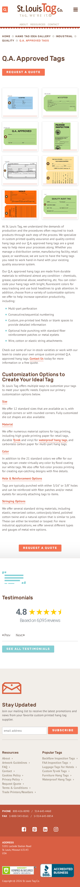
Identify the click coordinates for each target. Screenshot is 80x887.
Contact (53, 24)
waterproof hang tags (53, 440)
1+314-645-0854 (43, 816)
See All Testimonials (28, 649)
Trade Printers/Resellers (19, 792)
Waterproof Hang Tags (58, 779)
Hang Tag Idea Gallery (33, 36)
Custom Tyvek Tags (56, 771)
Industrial (64, 36)
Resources (37, 24)
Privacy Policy (12, 779)
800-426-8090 (21, 811)
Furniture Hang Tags (56, 775)
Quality (8, 40)
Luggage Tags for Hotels (59, 767)
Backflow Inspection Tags (60, 758)
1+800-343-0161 (19, 816)
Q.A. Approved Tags (34, 40)
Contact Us (37, 358)
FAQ (6, 767)
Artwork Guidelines (16, 763)
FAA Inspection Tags (56, 763)
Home (6, 36)
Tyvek (16, 440)
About (23, 24)
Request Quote (13, 784)
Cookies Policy (12, 775)
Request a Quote (23, 72)
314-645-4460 (43, 811)
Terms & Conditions (16, 788)
